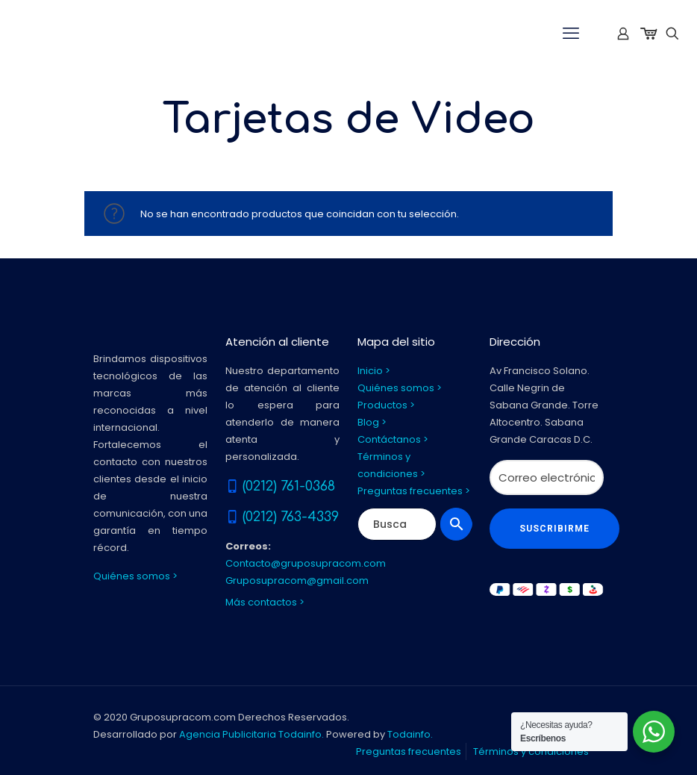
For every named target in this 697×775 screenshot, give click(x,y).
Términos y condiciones (531, 751)
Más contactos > (264, 602)
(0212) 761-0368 (289, 486)
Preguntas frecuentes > (413, 491)
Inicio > (373, 371)
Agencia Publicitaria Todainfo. (251, 734)
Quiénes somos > (135, 576)
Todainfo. (410, 734)
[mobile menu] (571, 33)
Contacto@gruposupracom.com (305, 563)
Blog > (372, 422)
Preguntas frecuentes (408, 751)
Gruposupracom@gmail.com (297, 580)
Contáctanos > (392, 439)
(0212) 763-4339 (291, 516)
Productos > (386, 405)
